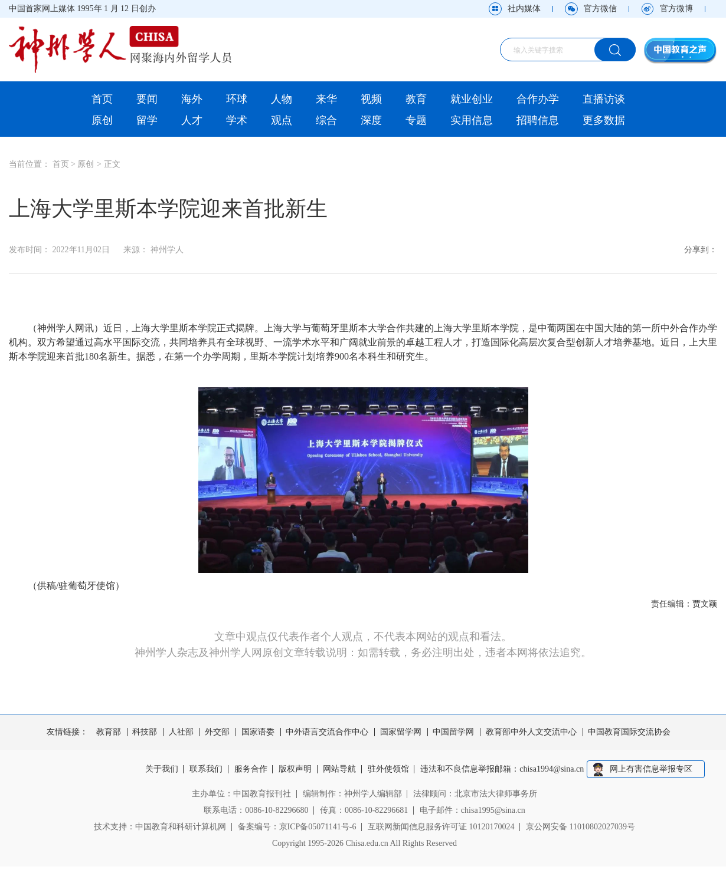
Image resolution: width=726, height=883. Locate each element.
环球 (236, 99)
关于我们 (161, 769)
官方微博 (676, 8)
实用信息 (471, 120)
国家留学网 (400, 732)
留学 (147, 120)
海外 (191, 99)
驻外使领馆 (388, 769)
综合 (326, 120)
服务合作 (250, 769)
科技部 (144, 732)
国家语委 (257, 732)
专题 (416, 120)
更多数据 (604, 120)
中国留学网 (453, 732)
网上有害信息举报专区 (651, 769)
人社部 (181, 732)
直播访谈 (604, 99)
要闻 (147, 99)
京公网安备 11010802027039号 (580, 826)
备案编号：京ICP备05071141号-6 (297, 826)
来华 (326, 99)
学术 (236, 120)
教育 (416, 99)
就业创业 (471, 99)
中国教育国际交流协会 (629, 732)
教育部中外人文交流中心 (531, 732)
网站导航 (340, 769)
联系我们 (206, 769)
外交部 (217, 732)
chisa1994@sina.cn (552, 769)
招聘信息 (537, 120)
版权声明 (295, 769)
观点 (281, 120)
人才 (191, 120)
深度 (371, 120)
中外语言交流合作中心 (327, 732)
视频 (371, 99)
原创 (102, 120)
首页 (102, 99)
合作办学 (537, 99)
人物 (281, 99)
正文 (112, 164)
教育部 (108, 732)
